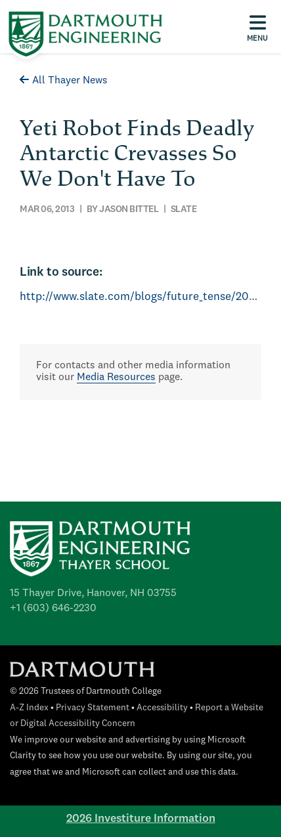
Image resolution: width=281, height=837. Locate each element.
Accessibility (162, 708)
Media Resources (116, 377)
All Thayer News (64, 80)
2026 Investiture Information (140, 819)
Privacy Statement (92, 708)
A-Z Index (29, 708)
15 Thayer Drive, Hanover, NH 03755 (93, 593)
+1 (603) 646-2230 (53, 608)
